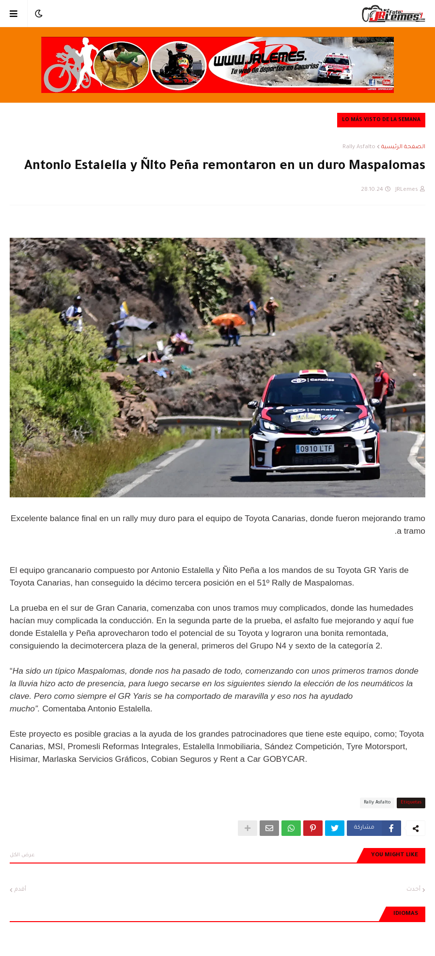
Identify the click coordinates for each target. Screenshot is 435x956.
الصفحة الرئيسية (403, 147)
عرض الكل (22, 855)
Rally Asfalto (358, 147)
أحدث (413, 890)
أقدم (20, 890)
